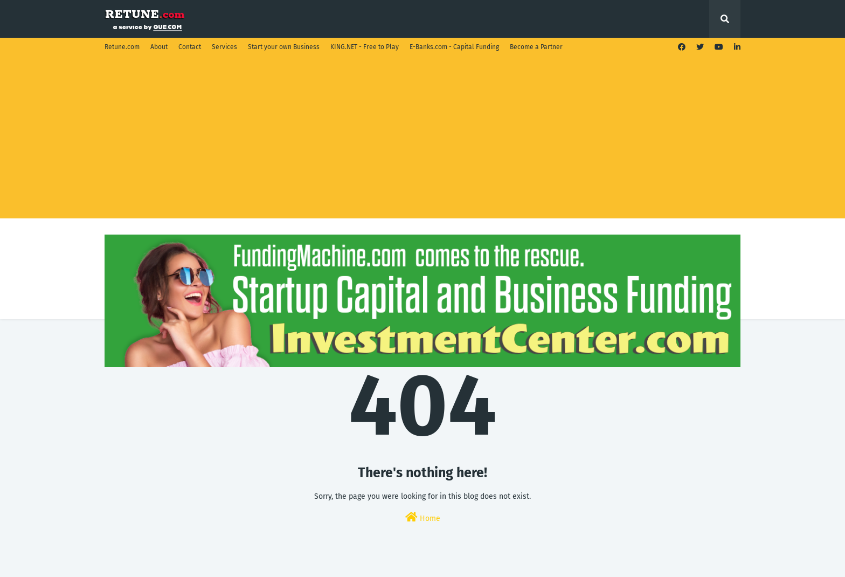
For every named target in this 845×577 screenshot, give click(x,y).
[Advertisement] (422, 137)
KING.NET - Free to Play (364, 47)
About (159, 47)
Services (224, 47)
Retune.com (122, 47)
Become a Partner (536, 47)
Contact (189, 47)
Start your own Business (284, 47)
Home (422, 517)
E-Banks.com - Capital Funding (454, 47)
